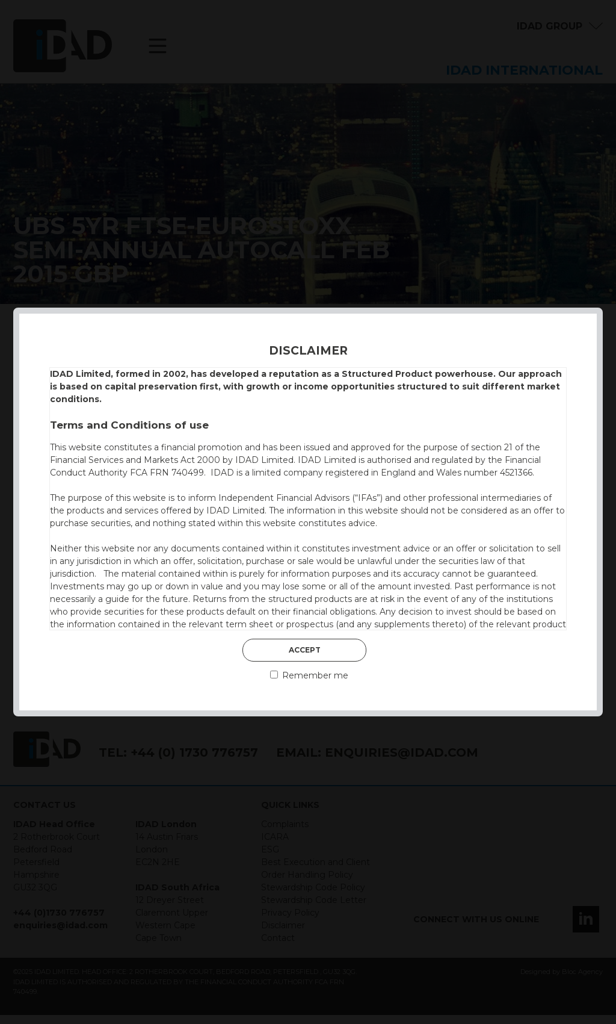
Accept (305, 649)
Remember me (309, 675)
